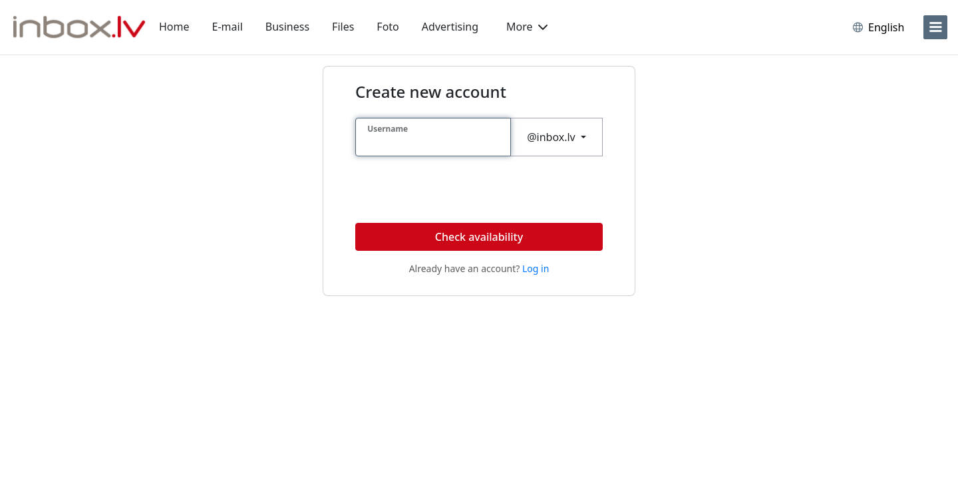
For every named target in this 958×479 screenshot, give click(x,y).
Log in (535, 268)
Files (343, 26)
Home (174, 26)
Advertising (450, 26)
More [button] (527, 26)
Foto (388, 26)
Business (287, 26)
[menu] (935, 27)
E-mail (227, 26)
